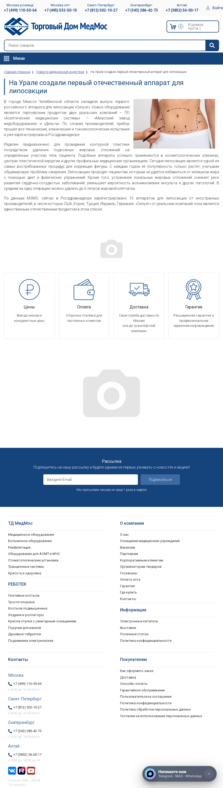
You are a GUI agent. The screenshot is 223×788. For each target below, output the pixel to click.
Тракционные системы (26, 567)
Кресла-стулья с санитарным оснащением (42, 621)
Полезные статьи (134, 634)
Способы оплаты (134, 684)
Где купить (128, 592)
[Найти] (212, 45)
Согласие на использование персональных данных (161, 716)
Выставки (128, 628)
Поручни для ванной (24, 628)
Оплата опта (130, 579)
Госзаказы (128, 573)
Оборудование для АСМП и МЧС (34, 554)
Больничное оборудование (30, 541)
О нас (124, 535)
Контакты (128, 599)
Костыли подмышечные (27, 608)
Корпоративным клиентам (141, 560)
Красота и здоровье (24, 573)
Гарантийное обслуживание (142, 690)
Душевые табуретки (24, 634)
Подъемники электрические (30, 641)
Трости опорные (21, 602)
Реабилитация (19, 547)
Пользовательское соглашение (146, 696)
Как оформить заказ (136, 671)
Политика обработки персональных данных (155, 709)
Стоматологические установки (33, 560)
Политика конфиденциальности (146, 703)
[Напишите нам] (179, 774)
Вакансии (127, 547)
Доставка (128, 677)
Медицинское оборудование (31, 535)
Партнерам (129, 554)
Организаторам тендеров (141, 567)
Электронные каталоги (139, 621)
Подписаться (160, 479)
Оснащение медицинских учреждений (150, 541)
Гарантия (127, 586)
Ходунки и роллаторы (26, 615)
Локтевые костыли (23, 595)
